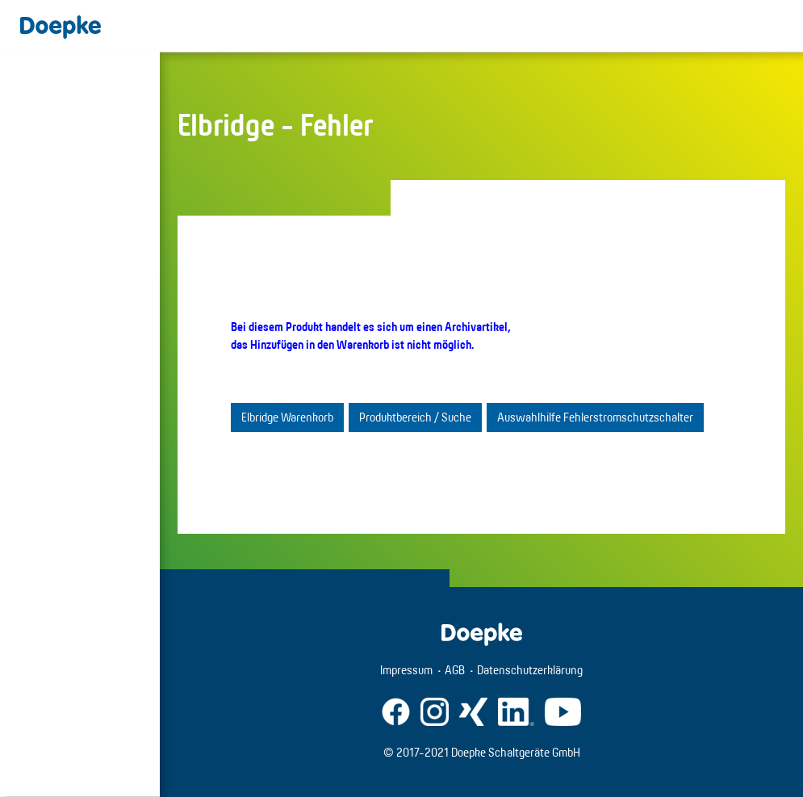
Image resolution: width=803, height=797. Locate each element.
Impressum (406, 669)
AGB (455, 669)
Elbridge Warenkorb (287, 417)
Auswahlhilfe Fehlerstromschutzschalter (595, 417)
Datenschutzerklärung (530, 669)
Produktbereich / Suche (415, 417)
